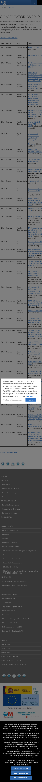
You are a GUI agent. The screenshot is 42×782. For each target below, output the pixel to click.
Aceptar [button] (30, 400)
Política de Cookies (21, 778)
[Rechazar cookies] (39, 752)
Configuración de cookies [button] (12, 400)
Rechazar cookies (21, 773)
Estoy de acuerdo (21, 768)
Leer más (29, 396)
